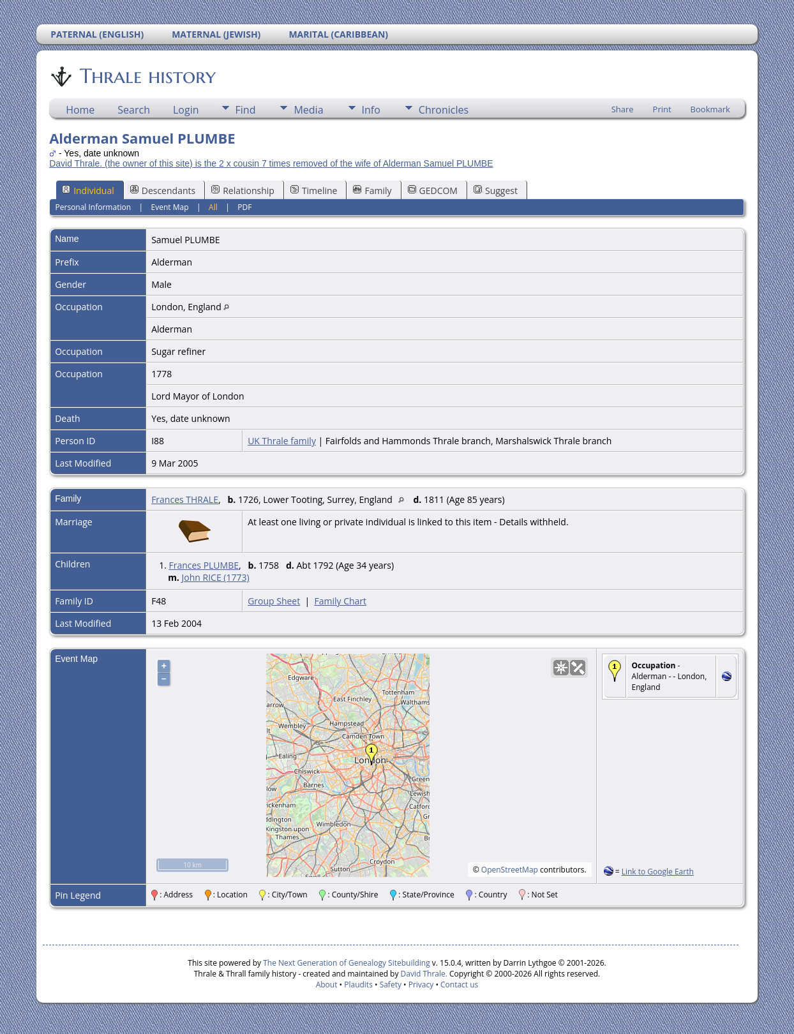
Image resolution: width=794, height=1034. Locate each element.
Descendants (162, 190)
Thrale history (147, 76)
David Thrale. (422, 973)
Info (371, 110)
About (327, 984)
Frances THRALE (184, 499)
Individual (88, 190)
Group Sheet (274, 601)
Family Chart (340, 601)
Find (246, 110)
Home (80, 110)
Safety (390, 984)
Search (133, 110)
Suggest (496, 190)
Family (372, 190)
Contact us (459, 984)
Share (622, 109)
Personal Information (93, 207)
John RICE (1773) (216, 577)
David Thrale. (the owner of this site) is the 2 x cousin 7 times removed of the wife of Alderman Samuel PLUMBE (271, 163)
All (213, 207)
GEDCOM (433, 190)
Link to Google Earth (658, 871)
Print (662, 109)
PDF (244, 207)
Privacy (421, 984)
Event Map (170, 207)
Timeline (314, 190)
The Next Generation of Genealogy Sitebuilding (346, 962)
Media (308, 110)
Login (186, 110)
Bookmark (710, 109)
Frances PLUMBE (204, 565)
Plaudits (358, 984)
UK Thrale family (282, 441)
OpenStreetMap (509, 869)
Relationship (242, 190)
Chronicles (443, 110)
